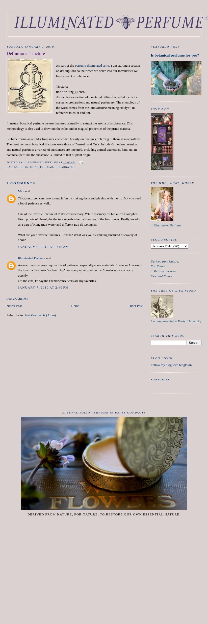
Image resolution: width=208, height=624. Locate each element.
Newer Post (14, 306)
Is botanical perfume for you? (175, 55)
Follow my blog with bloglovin (171, 365)
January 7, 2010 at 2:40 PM (43, 287)
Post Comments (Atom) (40, 315)
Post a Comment (17, 298)
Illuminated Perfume (31, 258)
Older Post (136, 306)
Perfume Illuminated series (92, 65)
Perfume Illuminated (57, 167)
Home (75, 306)
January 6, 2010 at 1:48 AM (43, 247)
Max (21, 191)
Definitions (29, 167)
